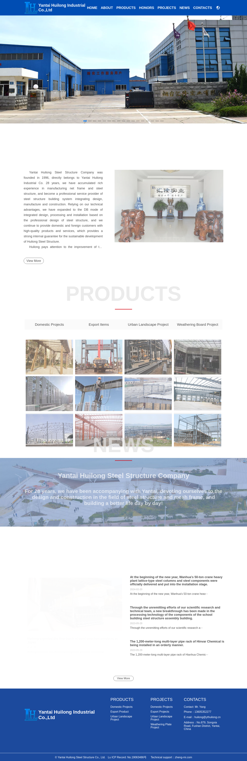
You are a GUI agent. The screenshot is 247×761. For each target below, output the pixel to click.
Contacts (202, 8)
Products (126, 8)
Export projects (160, 711)
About (107, 8)
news (184, 8)
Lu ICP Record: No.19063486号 (127, 757)
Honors (146, 8)
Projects (167, 8)
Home (92, 8)
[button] (218, 69)
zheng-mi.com (183, 757)
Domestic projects (121, 706)
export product (119, 711)
